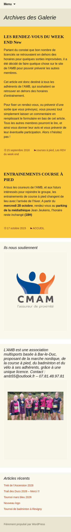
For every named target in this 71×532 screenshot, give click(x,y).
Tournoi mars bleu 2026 (17, 497)
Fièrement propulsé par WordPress (24, 524)
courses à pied (45, 150)
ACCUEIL (38, 228)
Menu (8, 4)
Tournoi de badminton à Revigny (23, 508)
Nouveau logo (12, 503)
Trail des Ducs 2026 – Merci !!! (22, 491)
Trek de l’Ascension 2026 (19, 485)
